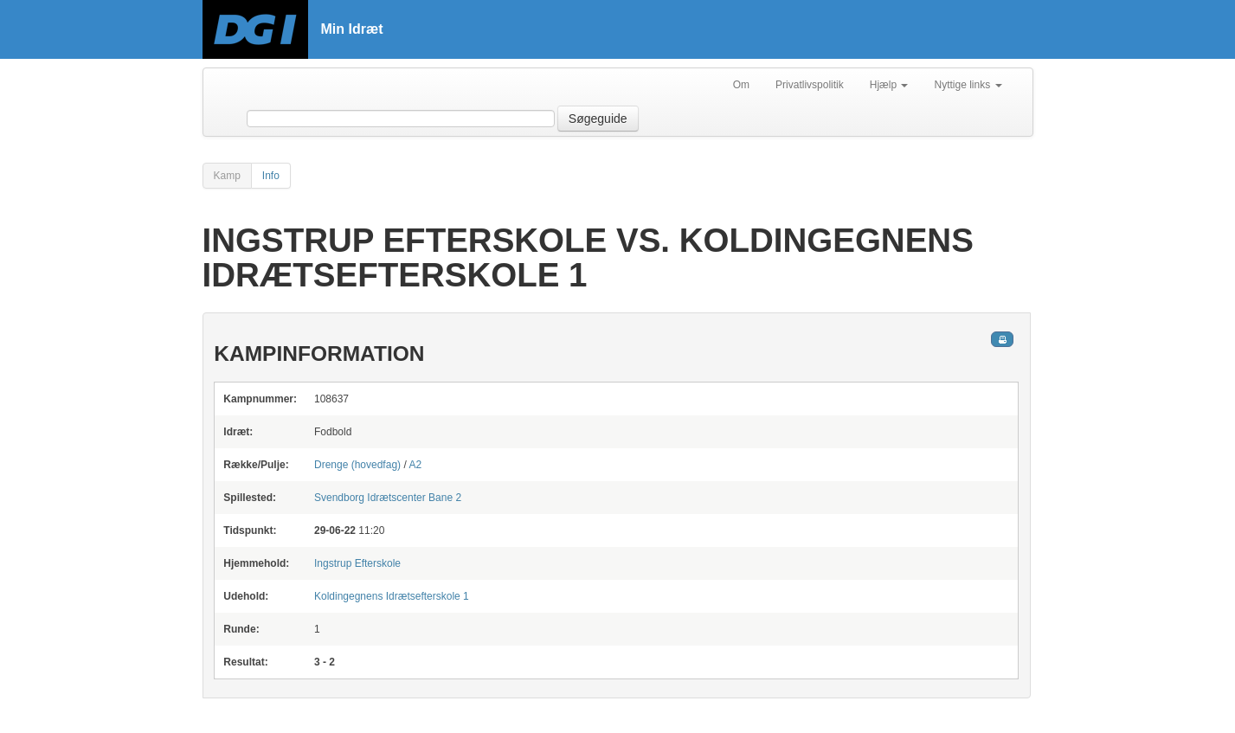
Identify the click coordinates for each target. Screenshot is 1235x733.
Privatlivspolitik (809, 85)
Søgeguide (598, 118)
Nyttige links (967, 85)
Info (271, 176)
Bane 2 (387, 498)
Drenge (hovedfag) (357, 465)
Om (741, 85)
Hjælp (889, 85)
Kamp (227, 176)
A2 (414, 465)
